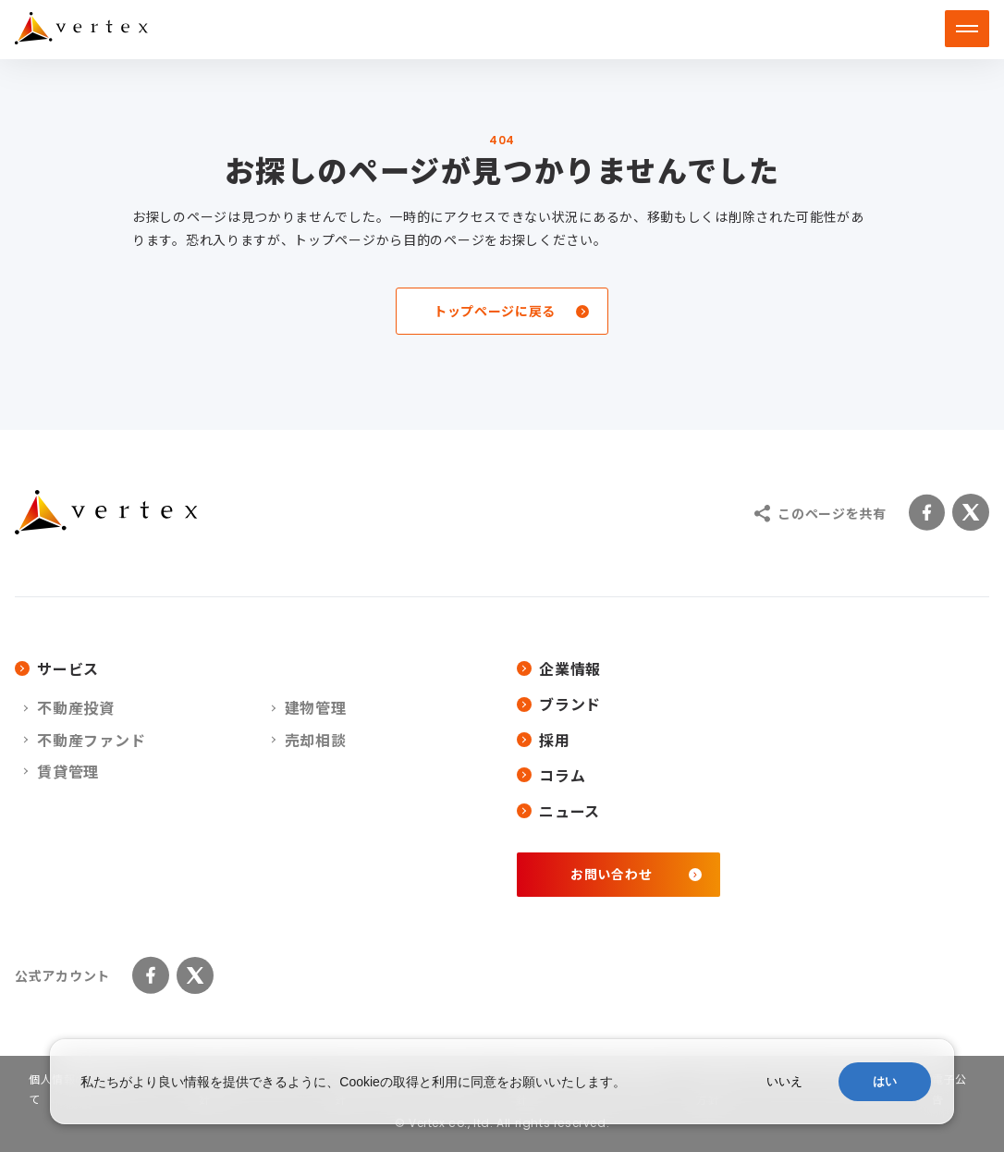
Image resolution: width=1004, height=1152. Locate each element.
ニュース (558, 811)
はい (885, 1081)
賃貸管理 (68, 771)
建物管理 (316, 707)
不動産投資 (76, 707)
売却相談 (316, 740)
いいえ (784, 1081)
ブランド (559, 703)
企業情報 (559, 668)
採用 (543, 740)
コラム (551, 775)
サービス (57, 668)
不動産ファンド (91, 740)
